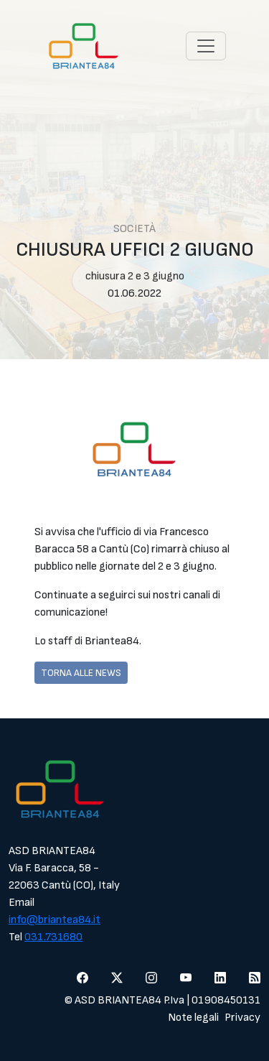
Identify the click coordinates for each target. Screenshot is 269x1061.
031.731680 (53, 937)
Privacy (242, 1017)
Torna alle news (81, 673)
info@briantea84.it (54, 920)
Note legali (193, 1017)
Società (134, 229)
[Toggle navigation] (206, 46)
